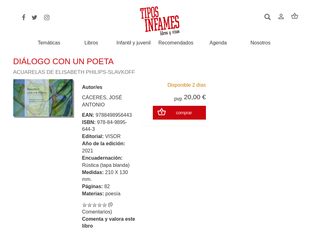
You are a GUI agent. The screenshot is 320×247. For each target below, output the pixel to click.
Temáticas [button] (49, 42)
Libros (91, 43)
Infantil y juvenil (134, 43)
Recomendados (175, 43)
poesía (112, 193)
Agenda (218, 43)
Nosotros (260, 43)
